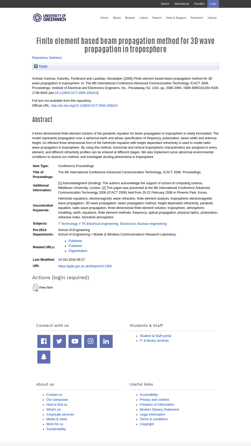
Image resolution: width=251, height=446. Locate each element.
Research (197, 17)
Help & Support (176, 17)
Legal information (152, 414)
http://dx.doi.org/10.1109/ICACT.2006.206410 (84, 105)
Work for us (54, 424)
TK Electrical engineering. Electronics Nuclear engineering (124, 224)
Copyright (147, 424)
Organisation (78, 251)
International (181, 3)
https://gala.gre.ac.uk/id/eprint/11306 (85, 266)
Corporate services (60, 414)
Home (104, 17)
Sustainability (56, 429)
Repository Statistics (47, 58)
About (116, 17)
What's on (53, 409)
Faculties (199, 3)
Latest (144, 17)
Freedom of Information (157, 404)
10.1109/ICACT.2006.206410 (76, 93)
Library (212, 17)
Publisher (75, 241)
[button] (35, 288)
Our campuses (57, 400)
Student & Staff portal (155, 336)
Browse (130, 17)
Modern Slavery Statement (159, 409)
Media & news (56, 419)
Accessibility (149, 395)
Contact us (54, 395)
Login (213, 3)
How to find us (56, 404)
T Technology (68, 224)
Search (165, 3)
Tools (41, 66)
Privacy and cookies (154, 400)
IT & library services (154, 340)
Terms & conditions (154, 419)
